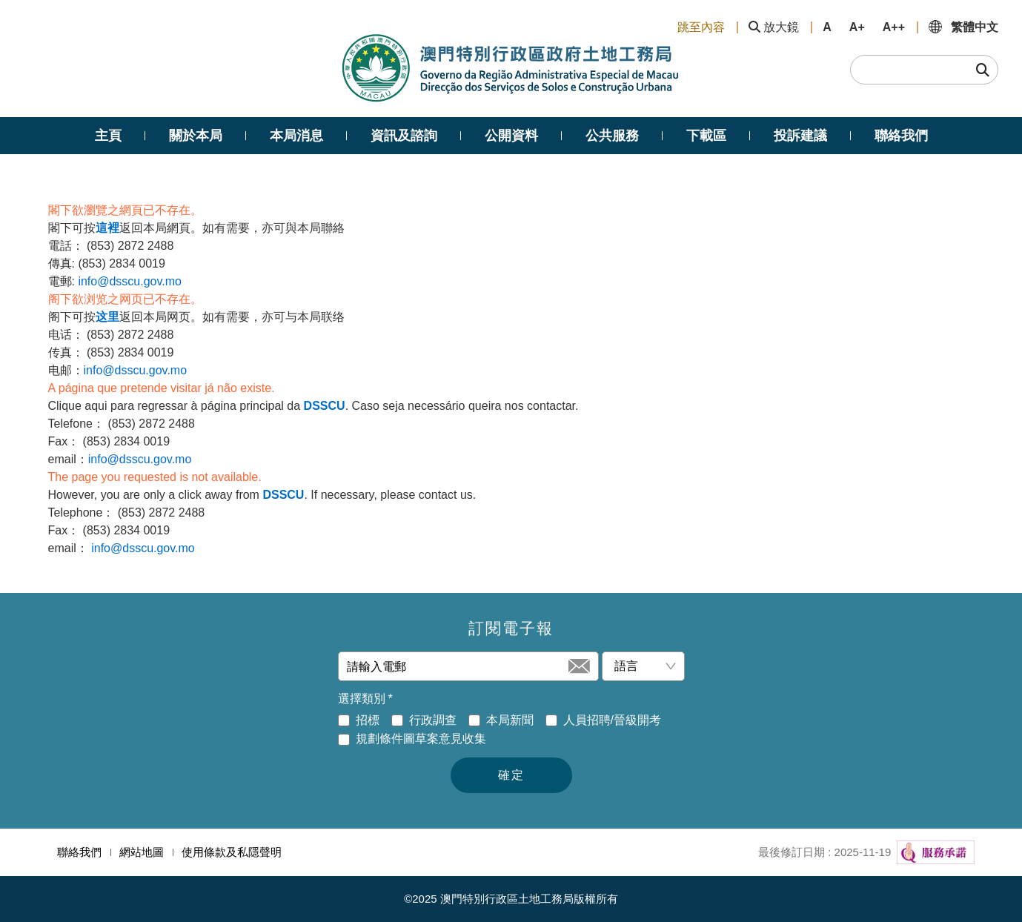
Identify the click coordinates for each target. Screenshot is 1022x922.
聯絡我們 (79, 852)
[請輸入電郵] (456, 666)
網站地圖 (141, 852)
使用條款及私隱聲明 (232, 852)
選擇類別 (365, 699)
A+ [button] (857, 27)
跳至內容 (701, 27)
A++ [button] (894, 27)
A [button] (827, 27)
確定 (511, 775)
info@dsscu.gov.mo (130, 281)
